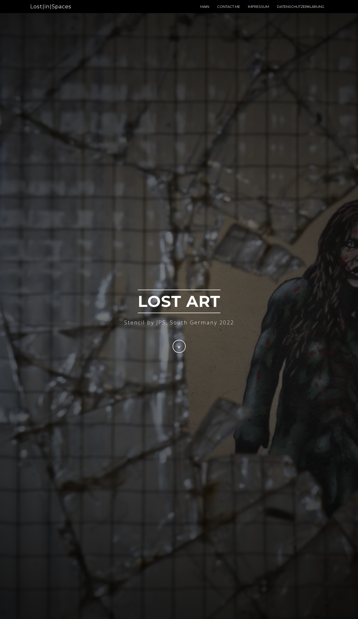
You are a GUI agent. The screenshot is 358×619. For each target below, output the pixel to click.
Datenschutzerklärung (300, 12)
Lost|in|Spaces (50, 12)
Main (204, 12)
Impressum (258, 12)
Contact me (228, 12)
